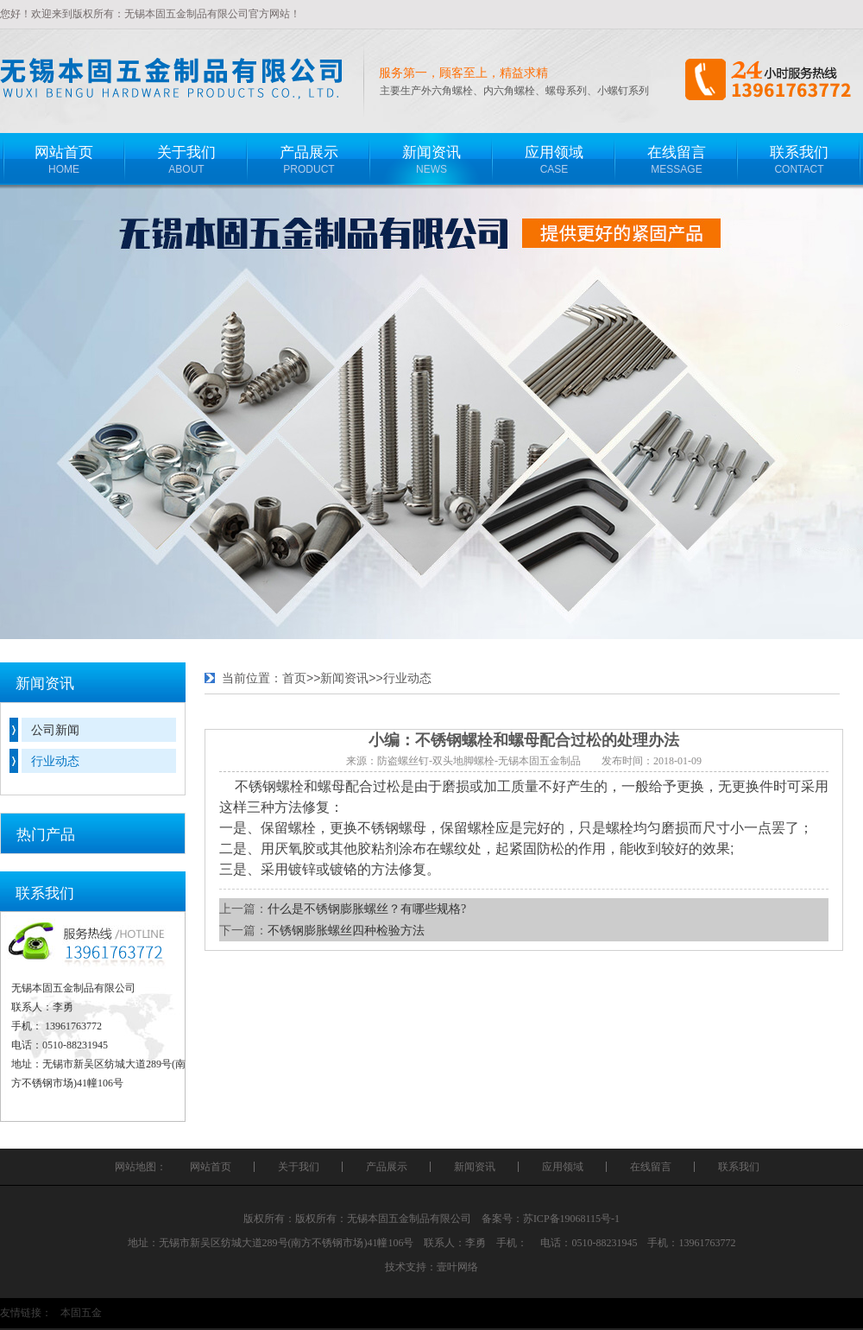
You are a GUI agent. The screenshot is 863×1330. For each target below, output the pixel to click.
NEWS (431, 154)
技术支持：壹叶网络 (431, 1267)
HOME (64, 154)
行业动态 (55, 761)
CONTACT (799, 154)
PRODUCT (309, 154)
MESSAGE (676, 154)
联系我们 (738, 1167)
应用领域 (562, 1167)
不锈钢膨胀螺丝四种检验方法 (346, 930)
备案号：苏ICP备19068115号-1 (551, 1219)
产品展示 (386, 1167)
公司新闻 (55, 730)
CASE (554, 154)
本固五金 (81, 1313)
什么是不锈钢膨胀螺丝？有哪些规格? (367, 908)
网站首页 (210, 1167)
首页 (294, 678)
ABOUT (186, 154)
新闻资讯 (344, 678)
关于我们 (298, 1167)
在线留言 (650, 1167)
